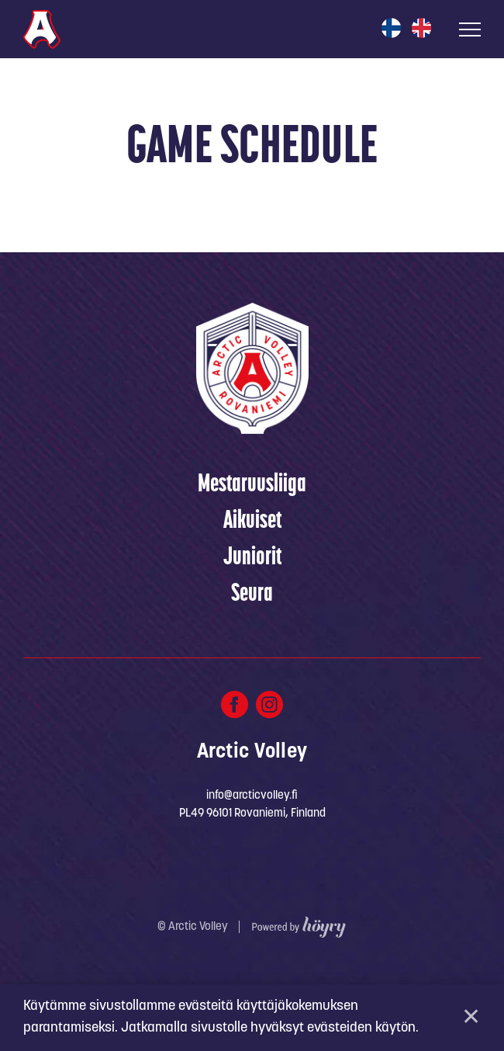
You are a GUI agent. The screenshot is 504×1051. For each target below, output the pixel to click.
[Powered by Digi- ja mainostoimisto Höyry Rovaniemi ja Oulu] (298, 923)
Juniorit (252, 558)
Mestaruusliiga (252, 485)
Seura (252, 594)
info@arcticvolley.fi (252, 796)
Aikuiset (252, 521)
